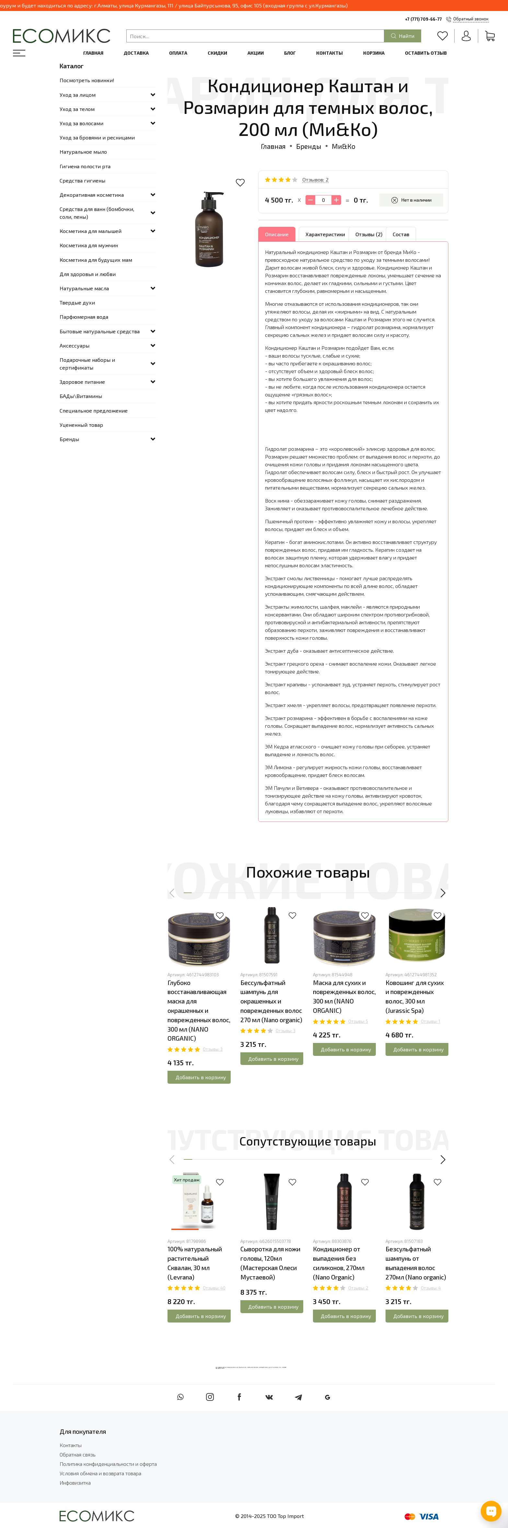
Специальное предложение (94, 410)
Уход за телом (77, 109)
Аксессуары (74, 345)
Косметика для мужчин (89, 245)
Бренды (308, 146)
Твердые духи (77, 302)
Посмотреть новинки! (87, 80)
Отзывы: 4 (431, 1287)
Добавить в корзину (201, 1077)
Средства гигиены (82, 180)
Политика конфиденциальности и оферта (108, 1464)
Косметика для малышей (90, 231)
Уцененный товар (81, 425)
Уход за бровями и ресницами (97, 137)
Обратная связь (78, 1454)
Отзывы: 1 (430, 1021)
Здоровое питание (82, 382)
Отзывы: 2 (358, 1287)
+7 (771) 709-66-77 (423, 19)
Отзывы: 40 (214, 1287)
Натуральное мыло (83, 152)
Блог (290, 53)
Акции (256, 53)
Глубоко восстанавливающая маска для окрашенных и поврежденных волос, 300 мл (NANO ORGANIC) (198, 1010)
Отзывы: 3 (213, 1049)
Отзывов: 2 (315, 179)
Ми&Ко (343, 146)
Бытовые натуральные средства (100, 331)
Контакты (329, 53)
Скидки (217, 53)
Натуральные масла (84, 288)
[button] (172, 892)
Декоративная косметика (92, 195)
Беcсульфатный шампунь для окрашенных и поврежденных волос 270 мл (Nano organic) (271, 1001)
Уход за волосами (81, 123)
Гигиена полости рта (85, 166)
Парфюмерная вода (84, 317)
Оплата (178, 53)
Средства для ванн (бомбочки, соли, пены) (97, 213)
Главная (93, 53)
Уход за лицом (78, 95)
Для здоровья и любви (88, 274)
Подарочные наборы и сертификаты (87, 364)
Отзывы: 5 (358, 1021)
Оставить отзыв (426, 53)
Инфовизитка (75, 1482)
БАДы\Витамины (81, 396)
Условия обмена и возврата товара (100, 1473)
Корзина (374, 53)
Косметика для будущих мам (96, 260)
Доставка (136, 53)
